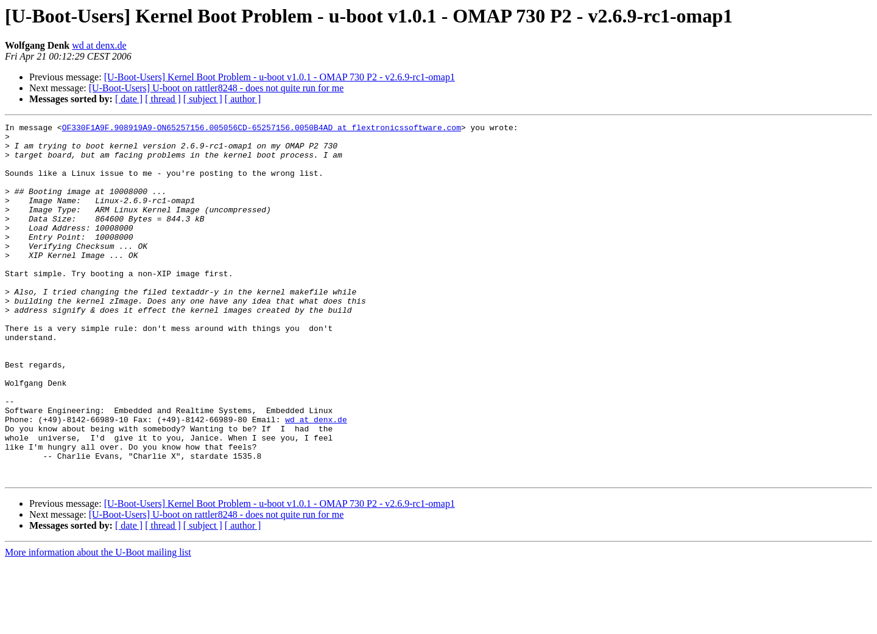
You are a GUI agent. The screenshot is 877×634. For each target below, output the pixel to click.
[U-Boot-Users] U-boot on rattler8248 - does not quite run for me (216, 88)
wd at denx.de (99, 45)
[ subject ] (202, 99)
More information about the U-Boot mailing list (98, 623)
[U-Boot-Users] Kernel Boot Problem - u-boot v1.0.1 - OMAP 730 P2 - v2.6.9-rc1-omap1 (279, 77)
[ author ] (243, 99)
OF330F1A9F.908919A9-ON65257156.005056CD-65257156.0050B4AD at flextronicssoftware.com (261, 129)
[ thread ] (163, 99)
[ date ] (129, 99)
